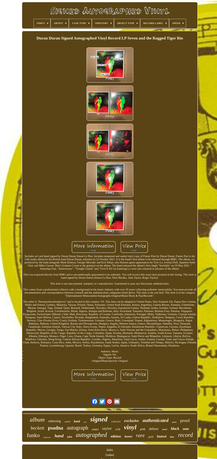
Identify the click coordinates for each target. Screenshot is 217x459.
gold (150, 436)
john (69, 436)
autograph (77, 428)
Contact (109, 454)
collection (116, 421)
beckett (37, 428)
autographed (91, 435)
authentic (47, 437)
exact (95, 429)
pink (142, 429)
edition (116, 436)
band (77, 421)
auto (186, 429)
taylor (107, 428)
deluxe (154, 429)
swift (117, 429)
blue (172, 436)
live (85, 422)
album (37, 419)
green (174, 422)
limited (161, 436)
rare (140, 435)
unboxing (54, 421)
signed (98, 419)
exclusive (131, 420)
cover (164, 429)
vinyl (130, 427)
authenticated (155, 420)
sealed (67, 421)
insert (128, 436)
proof (185, 420)
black (175, 429)
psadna (55, 428)
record (185, 435)
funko (33, 435)
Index (110, 449)
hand (59, 436)
